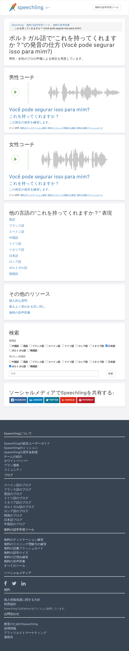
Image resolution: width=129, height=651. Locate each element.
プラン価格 (11, 465)
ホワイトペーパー (16, 460)
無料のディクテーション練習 (23, 539)
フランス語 (16, 225)
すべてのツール (14, 565)
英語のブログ (13, 494)
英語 (12, 219)
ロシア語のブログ (16, 511)
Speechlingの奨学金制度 (21, 452)
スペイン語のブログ (17, 485)
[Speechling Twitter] (16, 584)
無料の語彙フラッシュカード (23, 548)
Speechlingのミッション (21, 448)
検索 (110, 373)
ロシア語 (15, 261)
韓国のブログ (13, 515)
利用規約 (10, 604)
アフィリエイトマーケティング (25, 632)
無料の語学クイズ (16, 552)
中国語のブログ (14, 524)
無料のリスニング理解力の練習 (25, 544)
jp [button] (48, 7)
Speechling (18, 25)
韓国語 (13, 274)
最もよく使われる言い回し (27, 306)
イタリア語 (16, 249)
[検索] (53, 373)
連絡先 (8, 637)
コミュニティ (13, 469)
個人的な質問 (18, 300)
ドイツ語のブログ (16, 498)
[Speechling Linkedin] (25, 584)
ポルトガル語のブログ (19, 507)
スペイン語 (16, 231)
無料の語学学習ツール (107, 7)
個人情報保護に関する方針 (22, 599)
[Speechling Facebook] (7, 584)
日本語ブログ (13, 520)
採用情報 (10, 628)
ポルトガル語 (18, 267)
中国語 (13, 237)
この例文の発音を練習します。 (30, 122)
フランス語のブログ (17, 489)
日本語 (13, 255)
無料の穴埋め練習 (16, 557)
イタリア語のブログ (17, 502)
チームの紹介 (13, 456)
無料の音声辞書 (61, 25)
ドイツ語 (15, 243)
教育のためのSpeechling (21, 624)
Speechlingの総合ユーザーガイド (27, 443)
